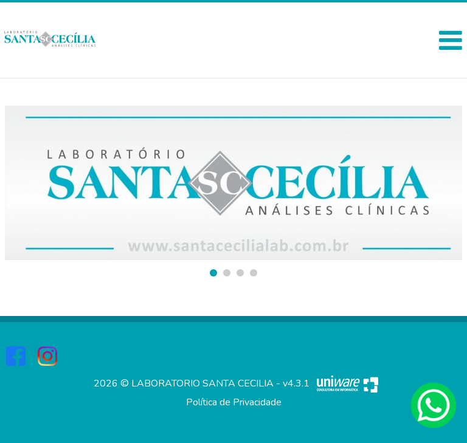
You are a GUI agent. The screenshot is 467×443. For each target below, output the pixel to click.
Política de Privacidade (234, 402)
